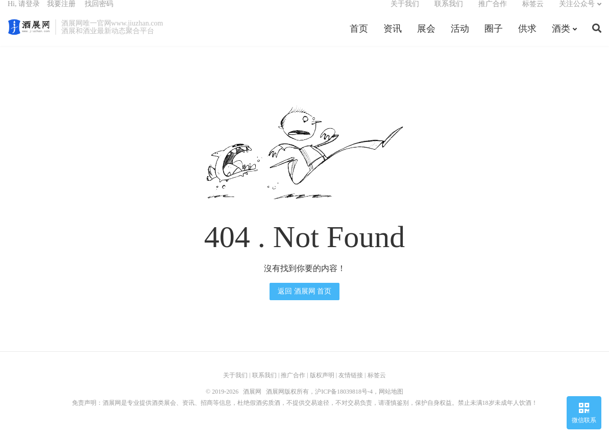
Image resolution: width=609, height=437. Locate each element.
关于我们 (405, 13)
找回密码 (99, 13)
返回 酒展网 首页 (304, 302)
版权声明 (322, 386)
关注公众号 (577, 13)
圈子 (493, 38)
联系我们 (448, 13)
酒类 (561, 38)
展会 (426, 38)
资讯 (392, 38)
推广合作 (492, 13)
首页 (359, 38)
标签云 (533, 13)
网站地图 (391, 402)
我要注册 (61, 13)
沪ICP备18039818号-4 (344, 402)
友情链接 (350, 386)
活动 (460, 38)
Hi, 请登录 (24, 13)
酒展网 (29, 36)
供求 (527, 38)
